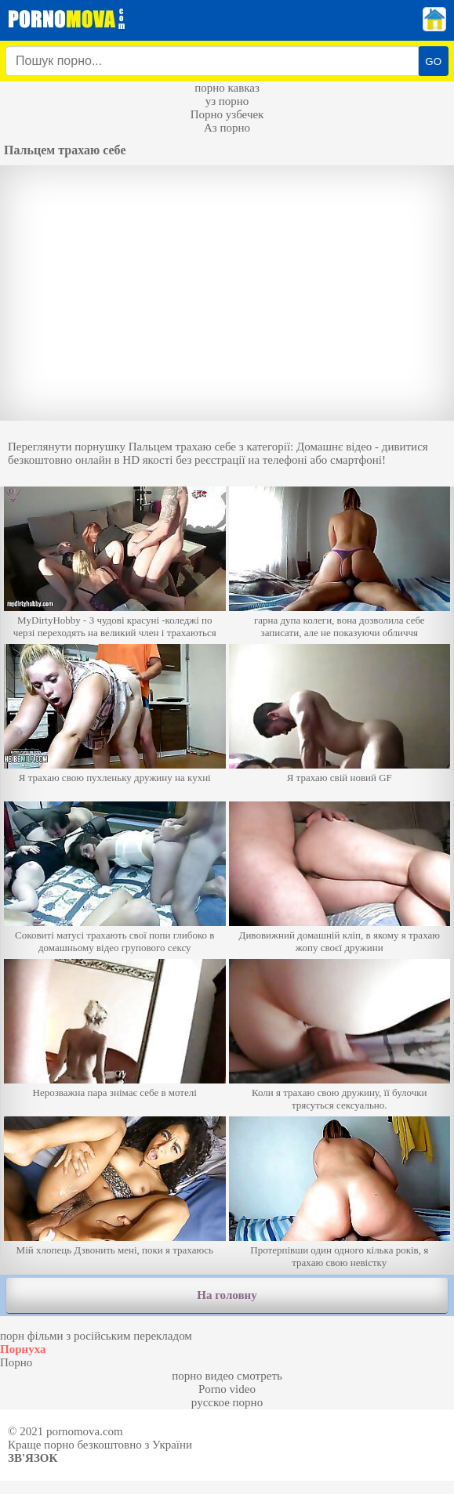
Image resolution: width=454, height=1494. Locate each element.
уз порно (227, 101)
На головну (226, 1295)
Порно (16, 1362)
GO (433, 61)
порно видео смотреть (227, 1375)
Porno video (227, 1389)
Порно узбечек (227, 114)
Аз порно (227, 127)
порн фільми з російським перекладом (96, 1335)
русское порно (227, 1402)
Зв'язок (32, 1458)
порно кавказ (227, 87)
